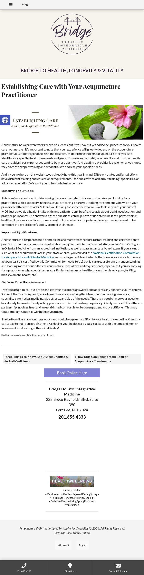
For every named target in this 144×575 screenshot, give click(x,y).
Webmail (63, 545)
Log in (82, 545)
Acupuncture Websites (33, 528)
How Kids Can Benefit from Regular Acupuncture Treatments (101, 359)
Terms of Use (62, 532)
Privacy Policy (80, 532)
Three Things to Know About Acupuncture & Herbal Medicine (36, 359)
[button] (5, 120)
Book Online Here (72, 372)
